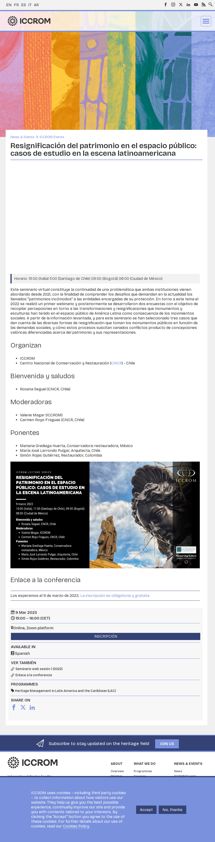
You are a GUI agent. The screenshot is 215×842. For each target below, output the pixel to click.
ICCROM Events (52, 137)
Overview (117, 771)
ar (36, 5)
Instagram (173, 4)
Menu (206, 21)
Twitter (181, 4)
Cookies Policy (76, 826)
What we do (145, 764)
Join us (167, 743)
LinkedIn (188, 4)
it (30, 5)
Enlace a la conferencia (33, 675)
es (23, 5)
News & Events (22, 137)
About (117, 764)
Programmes (143, 771)
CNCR (116, 363)
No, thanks (172, 809)
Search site (209, 3)
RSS (203, 4)
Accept (146, 809)
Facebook (165, 4)
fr (16, 5)
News (178, 771)
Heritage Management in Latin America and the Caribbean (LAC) (65, 691)
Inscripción (105, 636)
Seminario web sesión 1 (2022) (38, 669)
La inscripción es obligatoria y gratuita (114, 595)
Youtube (196, 4)
